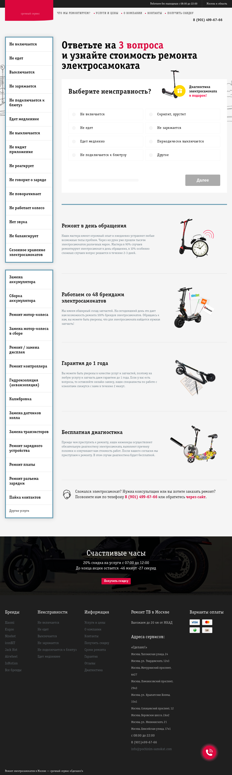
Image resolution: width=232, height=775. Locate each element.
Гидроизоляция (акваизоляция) (24, 383)
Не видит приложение (21, 149)
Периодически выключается (180, 141)
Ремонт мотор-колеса (28, 315)
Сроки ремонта (95, 650)
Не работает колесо (26, 208)
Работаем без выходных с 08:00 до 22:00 (173, 3)
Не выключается (24, 133)
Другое (162, 155)
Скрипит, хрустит (171, 114)
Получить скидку (180, 13)
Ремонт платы (22, 465)
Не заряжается (22, 86)
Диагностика (94, 670)
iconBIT (10, 643)
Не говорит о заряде (27, 180)
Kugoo (9, 629)
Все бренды (13, 670)
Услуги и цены (107, 13)
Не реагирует (21, 166)
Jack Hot (11, 650)
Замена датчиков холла (25, 415)
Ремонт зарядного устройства (25, 448)
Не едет (16, 58)
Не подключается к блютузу (103, 155)
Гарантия (91, 656)
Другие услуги (19, 511)
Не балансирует (23, 236)
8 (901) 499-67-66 (207, 20)
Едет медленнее (24, 119)
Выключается (22, 72)
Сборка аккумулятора (22, 298)
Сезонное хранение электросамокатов (27, 252)
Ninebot (10, 636)
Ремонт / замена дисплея (24, 350)
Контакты (154, 13)
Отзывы (90, 663)
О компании (133, 13)
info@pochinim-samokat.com (151, 749)
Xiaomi (9, 622)
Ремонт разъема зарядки (24, 481)
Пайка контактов (25, 498)
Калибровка (20, 399)
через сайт (195, 497)
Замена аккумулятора (22, 279)
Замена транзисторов (29, 432)
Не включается (23, 44)
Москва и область (217, 3)
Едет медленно (92, 141)
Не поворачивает (25, 194)
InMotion (11, 663)
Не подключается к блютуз (27, 103)
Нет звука (18, 222)
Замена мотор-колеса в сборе (28, 331)
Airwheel (11, 656)
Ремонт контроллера (28, 366)
